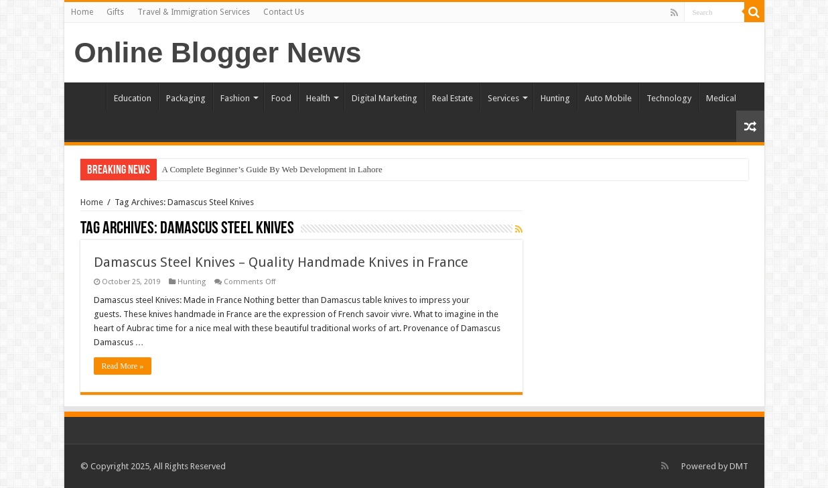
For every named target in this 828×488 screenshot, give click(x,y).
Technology (668, 98)
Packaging (186, 98)
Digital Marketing (384, 98)
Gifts (115, 12)
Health (318, 98)
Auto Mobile (608, 98)
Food (281, 98)
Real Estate (452, 98)
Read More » (123, 366)
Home (82, 12)
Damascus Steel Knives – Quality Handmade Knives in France (281, 262)
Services (503, 98)
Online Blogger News (218, 52)
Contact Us (283, 12)
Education (132, 98)
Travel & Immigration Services (193, 12)
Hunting (555, 98)
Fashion (235, 98)
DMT (739, 466)
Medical (721, 98)
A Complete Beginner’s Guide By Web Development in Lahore (272, 169)
